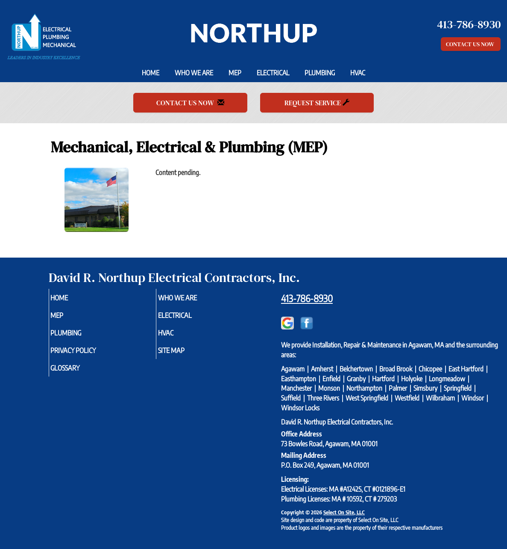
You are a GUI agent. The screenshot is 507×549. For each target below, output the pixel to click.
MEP (235, 72)
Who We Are (194, 72)
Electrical (273, 72)
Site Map (185, 355)
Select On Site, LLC (344, 512)
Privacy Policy (88, 355)
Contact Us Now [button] (470, 44)
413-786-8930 (307, 298)
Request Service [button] (316, 102)
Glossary (79, 373)
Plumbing (320, 72)
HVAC (357, 72)
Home (150, 72)
